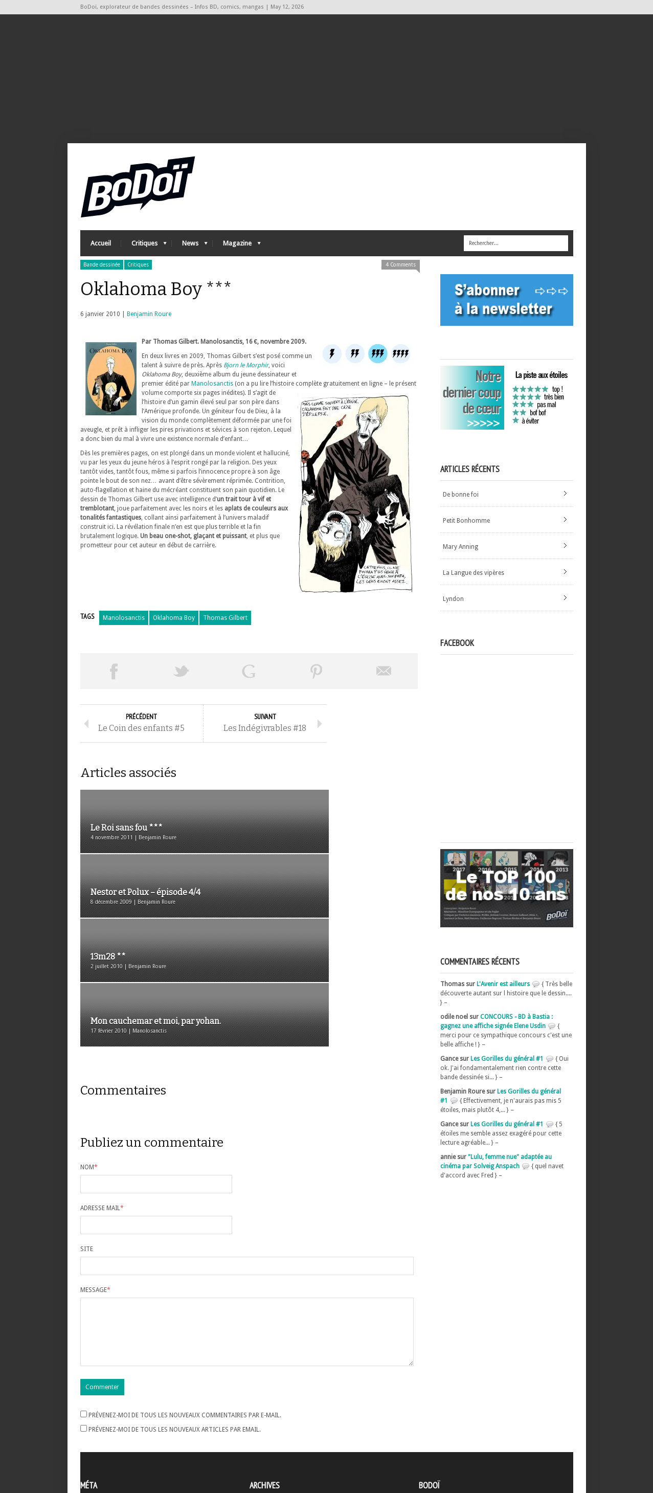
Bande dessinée (101, 277)
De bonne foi (461, 507)
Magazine (237, 258)
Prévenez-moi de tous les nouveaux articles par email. (174, 1330)
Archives (261, 1411)
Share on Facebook (114, 684)
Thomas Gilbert (225, 630)
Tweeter (181, 684)
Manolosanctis (212, 396)
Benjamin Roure (149, 326)
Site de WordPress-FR (110, 1447)
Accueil (101, 256)
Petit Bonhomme (466, 533)
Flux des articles (108, 1429)
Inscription (95, 1410)
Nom (89, 1056)
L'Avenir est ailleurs (503, 996)
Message (95, 1179)
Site (86, 1138)
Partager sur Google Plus (249, 684)
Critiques (144, 258)
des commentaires (112, 1438)
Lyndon (453, 611)
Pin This (316, 684)
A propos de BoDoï (448, 1409)
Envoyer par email (384, 684)
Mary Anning (460, 559)
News (190, 258)
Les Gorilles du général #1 (507, 1071)
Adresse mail (102, 1097)
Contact (432, 1426)
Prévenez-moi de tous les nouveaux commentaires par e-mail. (184, 1316)
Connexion (95, 1419)
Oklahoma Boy (174, 630)
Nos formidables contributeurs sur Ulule (477, 1442)
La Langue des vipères (473, 585)
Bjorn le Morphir (245, 378)
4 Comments (401, 277)
